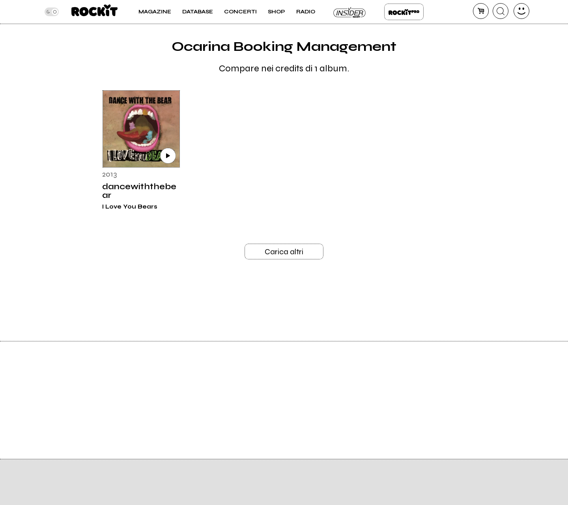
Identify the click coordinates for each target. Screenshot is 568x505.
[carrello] (481, 11)
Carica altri (284, 252)
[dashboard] (521, 11)
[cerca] (500, 11)
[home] (94, 12)
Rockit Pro (404, 12)
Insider (350, 12)
